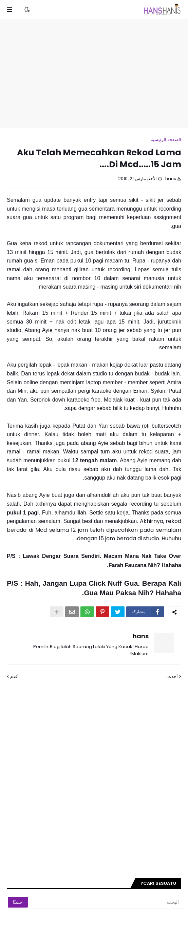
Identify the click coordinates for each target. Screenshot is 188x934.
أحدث (172, 676)
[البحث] (112, 902)
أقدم (14, 676)
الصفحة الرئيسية (166, 139)
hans (141, 636)
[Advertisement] (90, 73)
